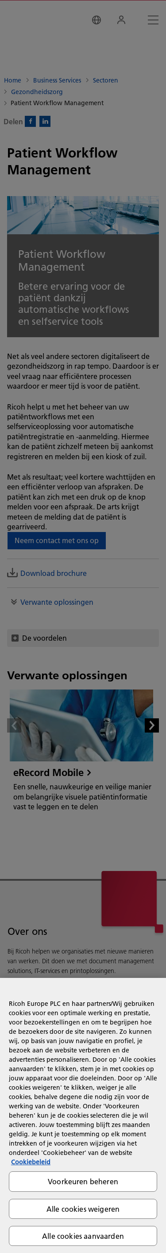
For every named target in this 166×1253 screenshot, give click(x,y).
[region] (83, 1115)
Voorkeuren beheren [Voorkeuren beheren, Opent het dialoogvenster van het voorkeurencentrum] (83, 1181)
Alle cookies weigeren (83, 1209)
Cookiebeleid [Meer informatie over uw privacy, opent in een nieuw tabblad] (30, 1162)
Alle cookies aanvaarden (83, 1236)
